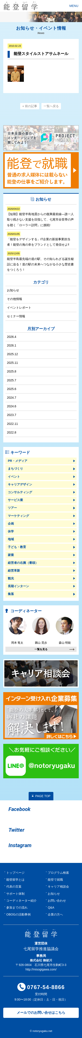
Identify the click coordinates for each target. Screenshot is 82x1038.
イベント (14, 476)
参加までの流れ (17, 907)
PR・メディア (17, 461)
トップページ (15, 872)
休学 (11, 531)
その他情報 (14, 299)
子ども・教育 (17, 547)
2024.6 (11, 406)
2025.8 (11, 371)
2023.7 (11, 415)
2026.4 (11, 336)
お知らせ (13, 290)
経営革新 (14, 570)
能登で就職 (55, 879)
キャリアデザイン (20, 484)
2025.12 (12, 354)
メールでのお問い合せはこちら (41, 1012)
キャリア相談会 (58, 886)
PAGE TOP (42, 796)
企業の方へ (55, 914)
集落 (11, 594)
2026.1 (11, 345)
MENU (73, 6)
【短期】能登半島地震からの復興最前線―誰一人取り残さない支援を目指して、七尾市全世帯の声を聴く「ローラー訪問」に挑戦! (40, 216)
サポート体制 (15, 893)
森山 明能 (65, 630)
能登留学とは (15, 879)
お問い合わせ (57, 900)
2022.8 (11, 432)
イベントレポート (19, 307)
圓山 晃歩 (41, 630)
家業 (11, 555)
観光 (11, 578)
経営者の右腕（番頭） (23, 562)
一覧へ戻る (51, 106)
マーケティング (18, 515)
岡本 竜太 (17, 630)
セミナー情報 (16, 316)
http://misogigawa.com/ (40, 969)
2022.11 (12, 424)
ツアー (12, 507)
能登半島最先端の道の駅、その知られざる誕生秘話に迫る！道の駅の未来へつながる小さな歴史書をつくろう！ (40, 261)
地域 (11, 539)
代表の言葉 (13, 886)
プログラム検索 (58, 872)
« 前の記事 (29, 106)
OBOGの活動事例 (18, 914)
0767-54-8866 (46, 987)
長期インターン (18, 586)
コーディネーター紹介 (21, 900)
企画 (11, 523)
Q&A (51, 907)
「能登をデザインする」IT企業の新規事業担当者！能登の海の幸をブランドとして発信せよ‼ (38, 239)
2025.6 (11, 389)
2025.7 (11, 380)
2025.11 (12, 362)
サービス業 (15, 500)
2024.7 (11, 397)
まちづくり (15, 468)
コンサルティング (20, 492)
